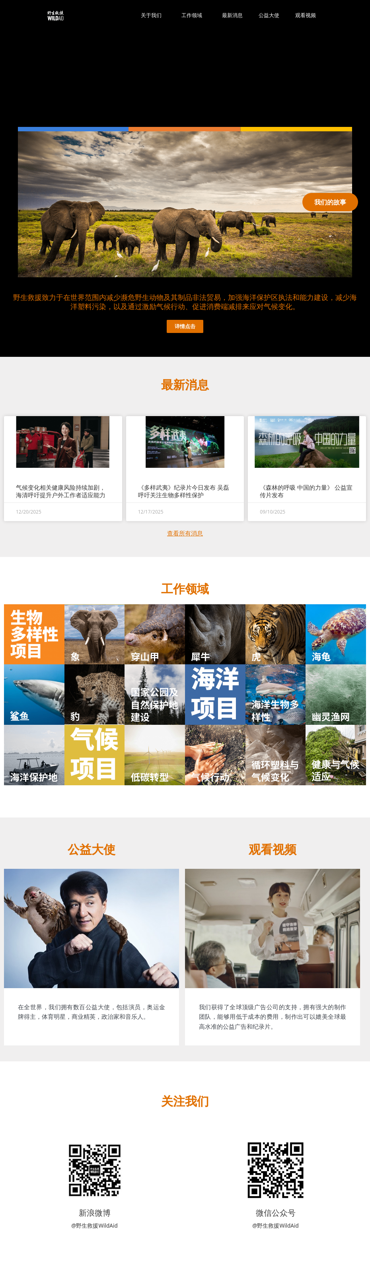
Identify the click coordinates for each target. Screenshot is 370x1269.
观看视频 (305, 15)
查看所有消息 (185, 532)
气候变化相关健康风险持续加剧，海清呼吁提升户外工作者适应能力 (60, 490)
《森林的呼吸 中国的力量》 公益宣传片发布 (306, 490)
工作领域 (193, 15)
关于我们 (153, 15)
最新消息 (232, 15)
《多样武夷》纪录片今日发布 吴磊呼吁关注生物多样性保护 (183, 490)
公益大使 (269, 15)
